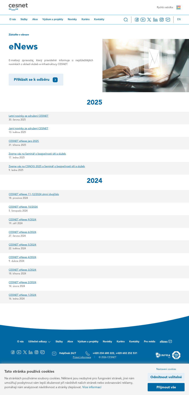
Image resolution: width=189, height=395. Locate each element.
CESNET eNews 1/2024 (22, 295)
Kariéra (86, 19)
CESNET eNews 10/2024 (23, 207)
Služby (24, 19)
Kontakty (99, 19)
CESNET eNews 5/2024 (22, 245)
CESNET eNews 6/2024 (22, 232)
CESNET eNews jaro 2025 (24, 141)
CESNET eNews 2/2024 (22, 282)
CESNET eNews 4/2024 (22, 257)
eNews (166, 342)
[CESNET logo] (18, 7)
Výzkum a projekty (52, 19)
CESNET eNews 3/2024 (22, 270)
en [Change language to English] (179, 19)
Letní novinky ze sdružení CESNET (28, 116)
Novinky (72, 19)
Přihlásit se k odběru (36, 80)
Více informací (91, 387)
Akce (35, 19)
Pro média (149, 341)
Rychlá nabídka (168, 7)
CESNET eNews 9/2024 (22, 219)
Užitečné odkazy (39, 342)
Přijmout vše (166, 387)
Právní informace (82, 357)
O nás (12, 19)
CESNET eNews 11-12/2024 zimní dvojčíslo (34, 194)
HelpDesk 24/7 (64, 353)
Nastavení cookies (166, 369)
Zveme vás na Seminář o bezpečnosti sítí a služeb (37, 154)
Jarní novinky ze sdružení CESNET (28, 128)
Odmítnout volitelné (166, 377)
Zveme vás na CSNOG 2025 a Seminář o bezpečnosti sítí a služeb (47, 166)
